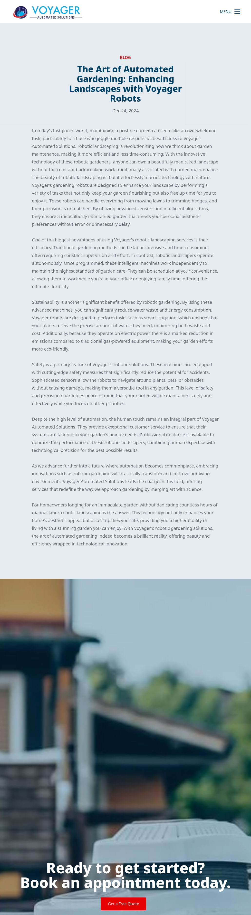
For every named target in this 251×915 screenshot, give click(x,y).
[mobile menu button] (237, 12)
